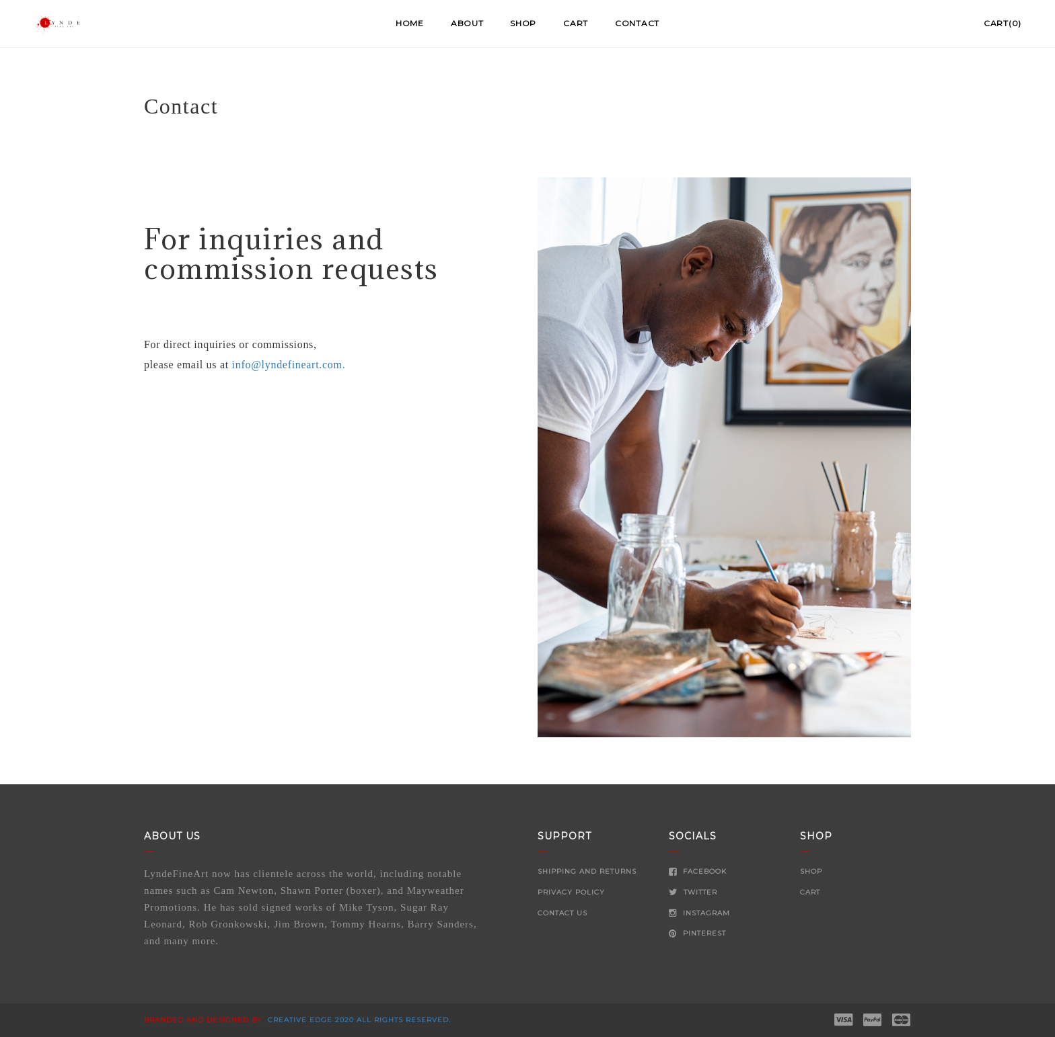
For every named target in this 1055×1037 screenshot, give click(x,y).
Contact (637, 23)
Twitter (693, 892)
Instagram (699, 913)
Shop (523, 23)
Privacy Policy (571, 892)
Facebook (698, 871)
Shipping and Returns (587, 871)
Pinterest (697, 933)
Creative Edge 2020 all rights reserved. (358, 1019)
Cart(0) (1002, 23)
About (467, 23)
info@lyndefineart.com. (289, 364)
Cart (575, 23)
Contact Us (562, 913)
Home (410, 23)
